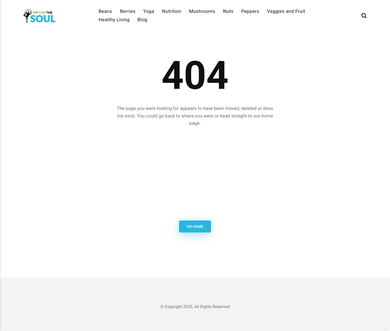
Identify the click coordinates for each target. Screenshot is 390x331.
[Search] (363, 15)
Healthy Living (114, 19)
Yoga (148, 11)
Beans (105, 11)
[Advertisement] (195, 174)
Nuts (228, 11)
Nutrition (171, 11)
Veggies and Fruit (286, 11)
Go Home (195, 226)
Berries (127, 11)
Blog (142, 19)
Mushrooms (202, 11)
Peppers (250, 11)
